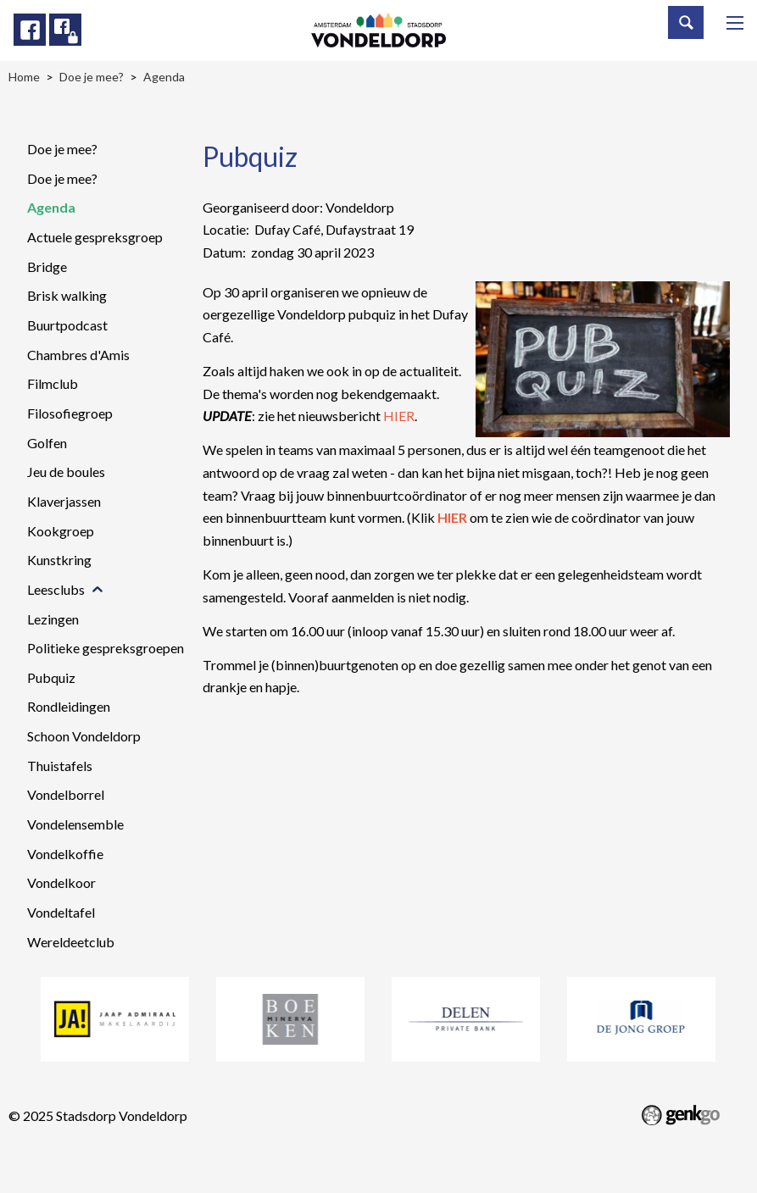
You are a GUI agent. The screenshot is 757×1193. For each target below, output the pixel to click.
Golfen (47, 443)
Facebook (30, 30)
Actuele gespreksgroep (95, 237)
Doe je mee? (62, 149)
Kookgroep (60, 531)
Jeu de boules (66, 471)
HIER (399, 416)
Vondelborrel (65, 794)
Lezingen (53, 619)
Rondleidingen (68, 706)
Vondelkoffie (65, 854)
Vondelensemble (75, 824)
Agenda (51, 207)
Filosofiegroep (70, 413)
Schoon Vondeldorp (84, 736)
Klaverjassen (64, 501)
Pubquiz (51, 677)
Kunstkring (59, 560)
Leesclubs (56, 589)
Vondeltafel (61, 912)
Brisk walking (67, 295)
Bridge (47, 266)
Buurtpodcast (67, 325)
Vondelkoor (61, 882)
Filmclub (52, 383)
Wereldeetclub (70, 942)
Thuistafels (59, 765)
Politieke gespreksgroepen (105, 648)
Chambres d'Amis (78, 355)
